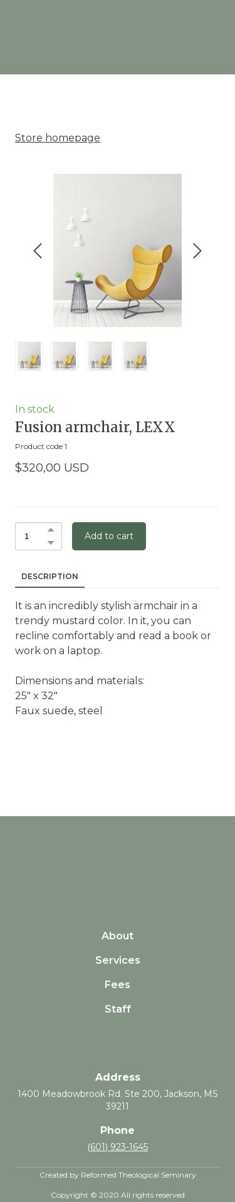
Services (117, 960)
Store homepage (57, 138)
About (117, 936)
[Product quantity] (35, 536)
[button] (51, 530)
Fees (117, 985)
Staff (118, 1009)
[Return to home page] (117, 857)
